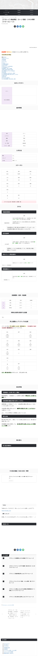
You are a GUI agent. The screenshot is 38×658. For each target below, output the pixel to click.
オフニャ (31, 12)
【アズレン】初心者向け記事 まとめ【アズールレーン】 (21, 596)
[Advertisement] (19, 378)
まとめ (19, 14)
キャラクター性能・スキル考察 (10, 650)
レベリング (6, 646)
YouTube (31, 14)
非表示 (5, 57)
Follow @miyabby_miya (6, 510)
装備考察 (19, 12)
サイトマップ (6, 643)
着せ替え (6, 14)
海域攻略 (19, 10)
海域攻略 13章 (7, 647)
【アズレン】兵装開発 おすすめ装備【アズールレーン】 (21, 558)
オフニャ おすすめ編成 (8, 651)
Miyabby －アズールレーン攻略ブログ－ (19, 5)
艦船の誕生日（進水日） (9, 653)
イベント (6, 10)
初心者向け (31, 10)
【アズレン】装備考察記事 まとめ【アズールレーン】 (21, 573)
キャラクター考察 (6, 12)
